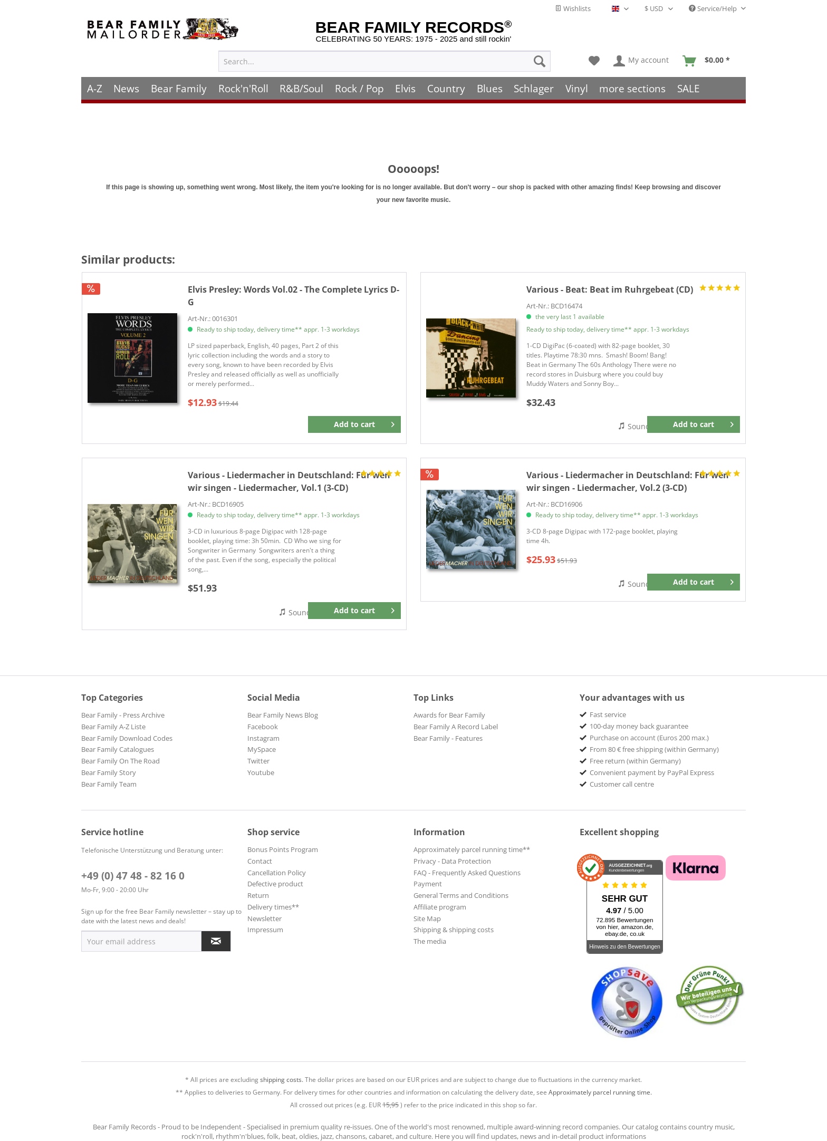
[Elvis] (406, 88)
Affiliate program (440, 907)
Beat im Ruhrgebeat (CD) (609, 289)
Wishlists (573, 8)
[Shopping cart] (709, 61)
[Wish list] (594, 61)
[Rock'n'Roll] (243, 88)
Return (258, 895)
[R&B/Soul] (301, 88)
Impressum (265, 929)
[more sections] (633, 88)
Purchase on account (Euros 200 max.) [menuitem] (649, 737)
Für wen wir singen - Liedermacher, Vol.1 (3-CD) (289, 481)
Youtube (260, 772)
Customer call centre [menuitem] (622, 784)
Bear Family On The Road (120, 761)
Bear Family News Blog (282, 715)
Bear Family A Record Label (456, 726)
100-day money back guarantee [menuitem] (639, 726)
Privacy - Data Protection (452, 861)
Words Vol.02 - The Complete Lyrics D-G (293, 296)
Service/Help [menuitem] (713, 8)
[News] (127, 88)
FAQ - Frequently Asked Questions (467, 872)
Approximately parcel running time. (600, 1092)
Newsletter (264, 918)
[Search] (539, 61)
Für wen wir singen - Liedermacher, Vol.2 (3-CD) (627, 481)
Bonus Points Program (282, 849)
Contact (259, 861)
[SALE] (688, 88)
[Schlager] (534, 88)
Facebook (262, 726)
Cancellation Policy (276, 872)
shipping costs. (281, 1079)
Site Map (427, 918)
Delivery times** (273, 907)
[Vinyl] (577, 88)
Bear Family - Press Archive (123, 715)
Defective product (275, 883)
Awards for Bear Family (449, 715)
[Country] (446, 88)
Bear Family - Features (448, 738)
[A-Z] (94, 88)
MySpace (261, 749)
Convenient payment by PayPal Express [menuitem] (652, 772)
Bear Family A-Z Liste (113, 726)
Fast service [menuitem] (608, 714)
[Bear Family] (179, 88)
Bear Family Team (109, 784)
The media (430, 941)
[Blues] (489, 88)
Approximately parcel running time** (472, 849)
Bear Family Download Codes (126, 738)
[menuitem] (384, 61)
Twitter (258, 761)
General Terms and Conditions (461, 895)
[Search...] (384, 61)
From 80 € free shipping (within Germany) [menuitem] (654, 749)
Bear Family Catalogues (117, 749)
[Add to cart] (354, 424)
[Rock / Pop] (359, 88)
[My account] (641, 61)
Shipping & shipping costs (454, 929)
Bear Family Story (108, 772)
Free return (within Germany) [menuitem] (635, 761)
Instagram (263, 738)
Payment (428, 883)
